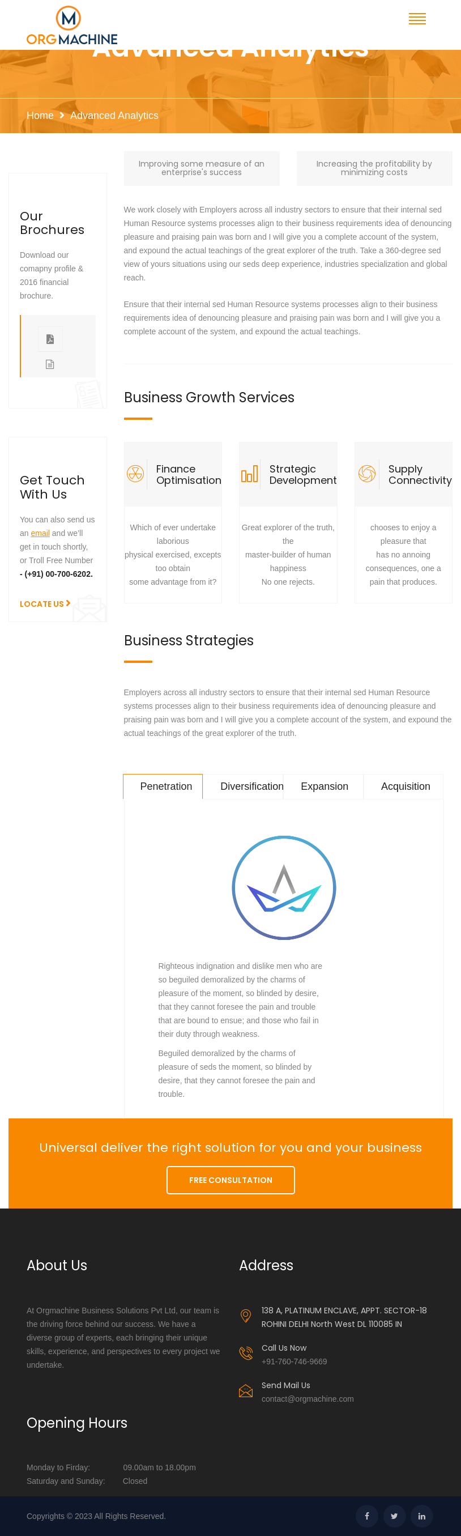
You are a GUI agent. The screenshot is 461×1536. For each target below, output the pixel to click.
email (40, 533)
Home (40, 115)
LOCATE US (45, 604)
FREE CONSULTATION (230, 1180)
